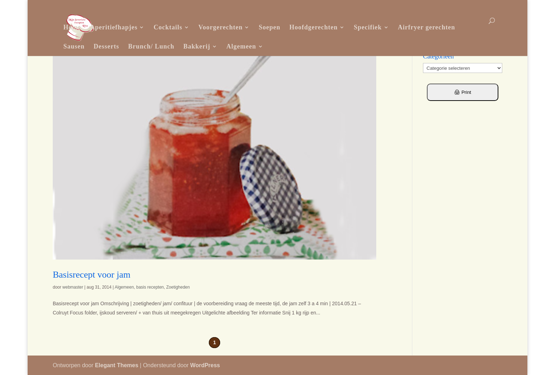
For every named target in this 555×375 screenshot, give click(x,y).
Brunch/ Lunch (151, 46)
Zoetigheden (178, 287)
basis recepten (150, 287)
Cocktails (168, 27)
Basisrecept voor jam (92, 274)
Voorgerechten (220, 27)
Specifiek (368, 27)
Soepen (269, 27)
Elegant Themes (116, 365)
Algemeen (241, 46)
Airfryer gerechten (426, 27)
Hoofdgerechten (313, 27)
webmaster (72, 287)
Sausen (74, 46)
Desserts (106, 46)
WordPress (205, 365)
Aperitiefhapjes (113, 27)
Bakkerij (196, 46)
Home (72, 27)
